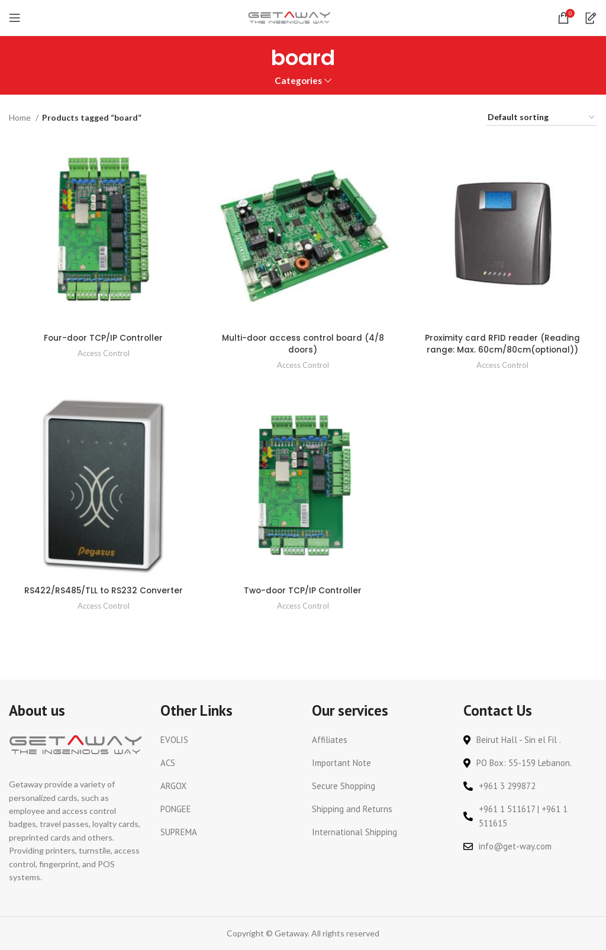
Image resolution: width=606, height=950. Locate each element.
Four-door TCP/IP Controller (103, 337)
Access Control (103, 352)
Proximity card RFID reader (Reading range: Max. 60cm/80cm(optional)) (503, 343)
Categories (298, 80)
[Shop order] (541, 118)
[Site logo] (289, 17)
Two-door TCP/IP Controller (303, 590)
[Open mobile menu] (15, 18)
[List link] (227, 739)
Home (21, 117)
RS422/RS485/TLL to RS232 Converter (103, 590)
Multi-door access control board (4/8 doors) (303, 343)
